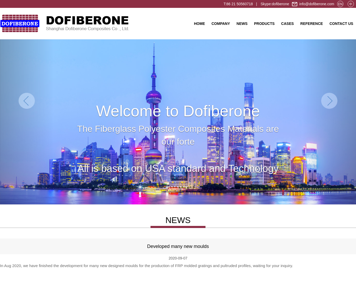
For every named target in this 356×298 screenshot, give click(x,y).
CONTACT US (341, 23)
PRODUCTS (264, 23)
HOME (199, 23)
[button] (26, 121)
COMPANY (221, 23)
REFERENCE (311, 23)
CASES (287, 23)
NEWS (242, 23)
